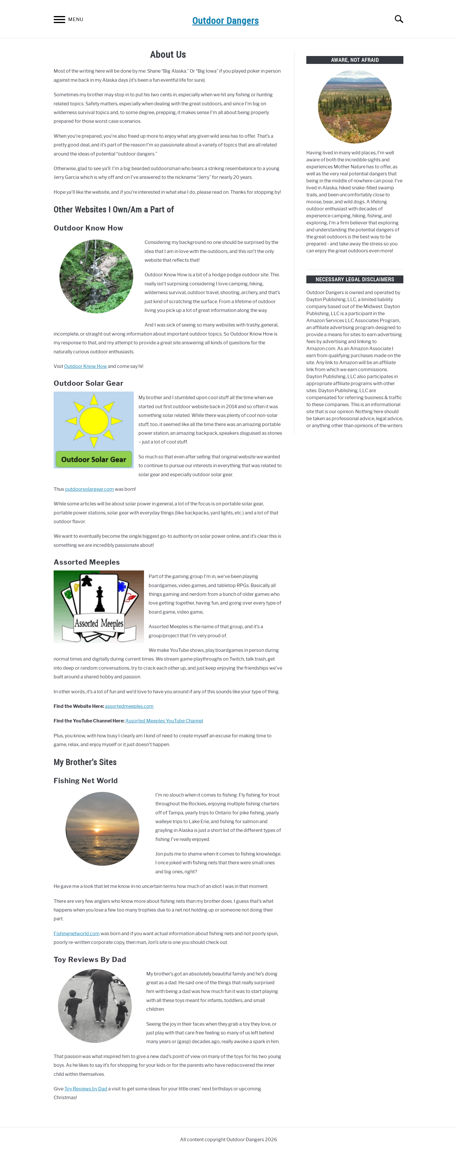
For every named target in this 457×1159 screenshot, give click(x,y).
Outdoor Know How (85, 366)
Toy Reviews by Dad (85, 1089)
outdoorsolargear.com (89, 489)
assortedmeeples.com (129, 706)
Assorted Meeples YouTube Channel (164, 721)
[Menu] (59, 20)
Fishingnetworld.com (77, 933)
